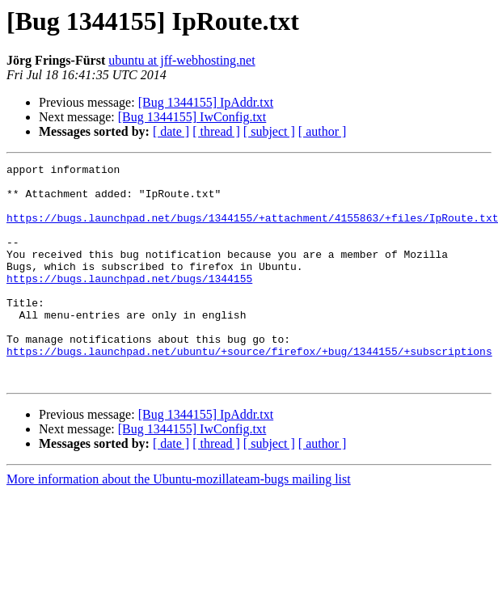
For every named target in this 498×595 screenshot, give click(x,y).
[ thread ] (216, 131)
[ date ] (171, 131)
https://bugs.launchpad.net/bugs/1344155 (129, 302)
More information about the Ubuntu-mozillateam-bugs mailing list (178, 523)
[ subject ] (269, 131)
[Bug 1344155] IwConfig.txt (192, 117)
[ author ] (322, 131)
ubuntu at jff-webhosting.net (181, 60)
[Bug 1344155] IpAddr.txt (206, 102)
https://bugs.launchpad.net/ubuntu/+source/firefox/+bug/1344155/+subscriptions (249, 389)
